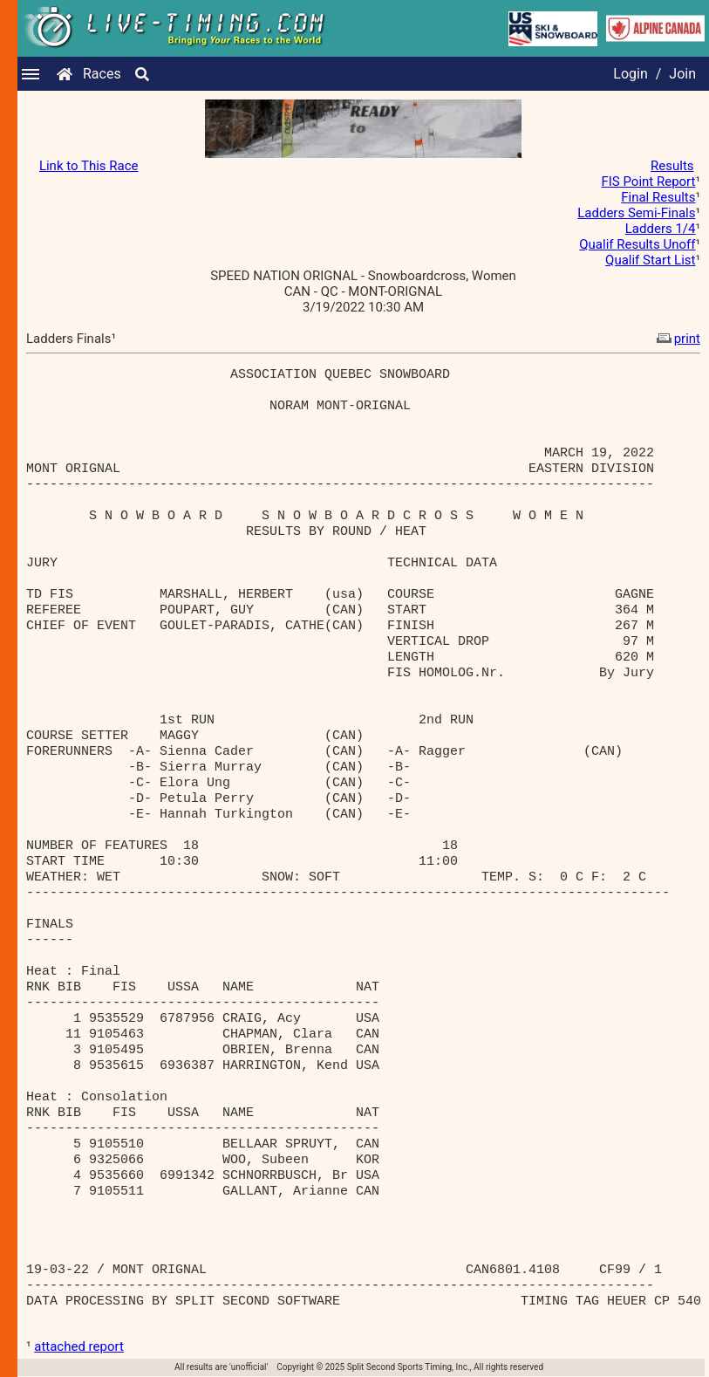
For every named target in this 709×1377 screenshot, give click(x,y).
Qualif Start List (650, 260)
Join (682, 73)
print (676, 338)
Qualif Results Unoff (637, 244)
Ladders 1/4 (660, 228)
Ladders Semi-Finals (636, 213)
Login (630, 73)
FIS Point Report (648, 181)
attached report (79, 1346)
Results (672, 166)
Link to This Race (89, 166)
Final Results (658, 197)
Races (102, 73)
